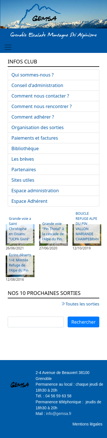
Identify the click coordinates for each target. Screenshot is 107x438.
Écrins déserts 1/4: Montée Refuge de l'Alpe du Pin (20, 263)
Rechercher (83, 322)
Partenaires (23, 169)
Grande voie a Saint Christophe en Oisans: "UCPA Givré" (20, 228)
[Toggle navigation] (8, 47)
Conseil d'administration (37, 85)
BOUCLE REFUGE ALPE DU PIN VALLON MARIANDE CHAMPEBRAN (87, 226)
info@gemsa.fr (58, 414)
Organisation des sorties (37, 127)
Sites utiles (22, 180)
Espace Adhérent (29, 201)
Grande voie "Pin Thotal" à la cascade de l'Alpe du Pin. (53, 231)
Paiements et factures (34, 138)
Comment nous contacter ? (40, 96)
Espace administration (35, 190)
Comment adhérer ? (32, 117)
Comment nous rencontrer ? (41, 106)
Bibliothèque (25, 148)
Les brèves (22, 159)
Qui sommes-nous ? (32, 75)
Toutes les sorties (82, 304)
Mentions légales (87, 424)
